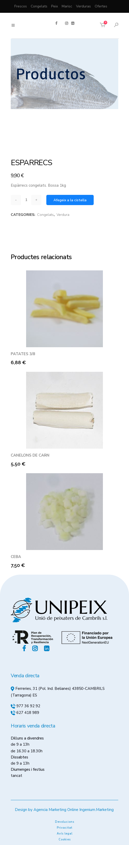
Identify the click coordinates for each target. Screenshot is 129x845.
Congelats (39, 6)
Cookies (65, 839)
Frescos (20, 6)
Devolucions (64, 822)
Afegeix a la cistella (70, 200)
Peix (54, 6)
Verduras (83, 6)
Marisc (67, 6)
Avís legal (64, 834)
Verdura (63, 214)
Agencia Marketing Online (56, 809)
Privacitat (64, 828)
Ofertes (101, 6)
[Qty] (26, 200)
